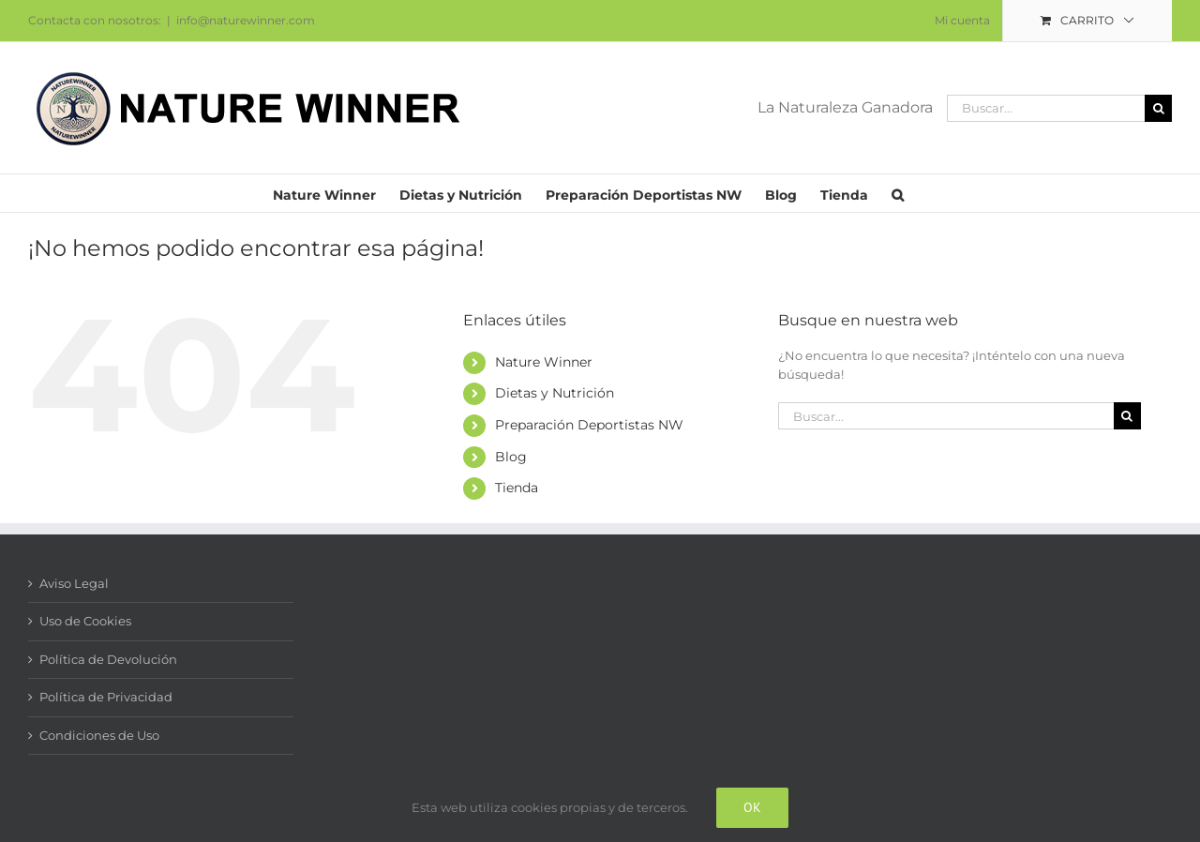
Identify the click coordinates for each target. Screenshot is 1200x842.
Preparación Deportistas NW (589, 424)
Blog (511, 456)
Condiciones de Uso (99, 735)
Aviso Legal (74, 583)
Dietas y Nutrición (554, 392)
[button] (898, 193)
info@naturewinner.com (245, 20)
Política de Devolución (108, 659)
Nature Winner (543, 361)
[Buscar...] (1046, 108)
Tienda (516, 487)
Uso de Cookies (85, 620)
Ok (752, 807)
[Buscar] (1158, 108)
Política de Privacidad (105, 696)
